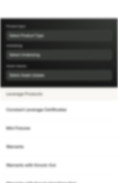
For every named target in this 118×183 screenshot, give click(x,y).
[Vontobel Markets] (20, 9)
